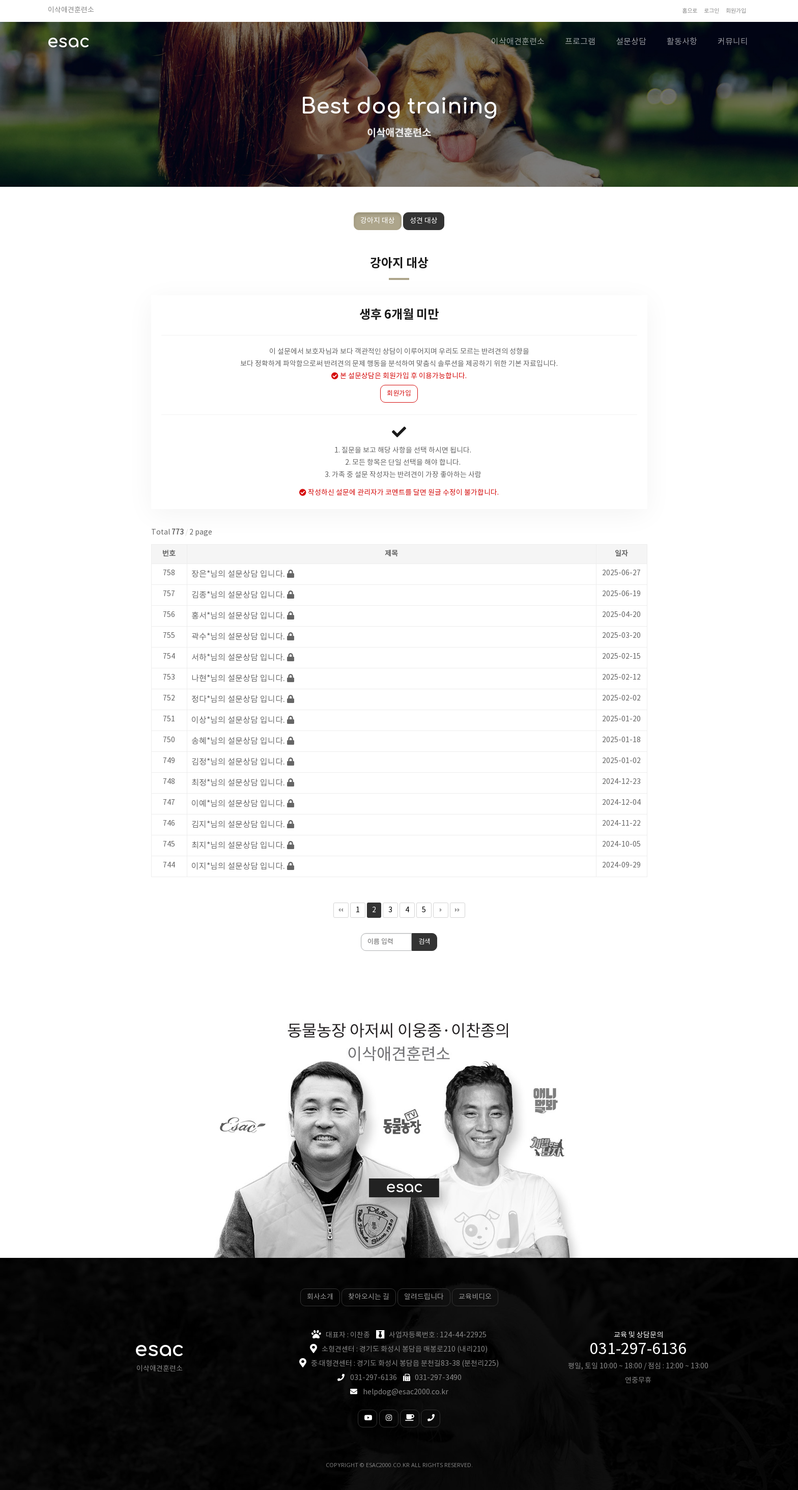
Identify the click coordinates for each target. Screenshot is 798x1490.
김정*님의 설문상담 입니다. (238, 762)
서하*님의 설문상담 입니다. (238, 657)
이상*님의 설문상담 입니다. (238, 720)
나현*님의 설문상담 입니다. (238, 678)
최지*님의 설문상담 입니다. (238, 845)
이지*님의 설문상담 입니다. (238, 866)
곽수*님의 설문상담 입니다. (238, 636)
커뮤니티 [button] (733, 41)
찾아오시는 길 (368, 1297)
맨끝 (457, 910)
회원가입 (736, 11)
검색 (424, 942)
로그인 (711, 11)
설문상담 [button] (631, 41)
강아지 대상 (377, 221)
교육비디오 (475, 1297)
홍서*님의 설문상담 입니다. (238, 616)
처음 (341, 910)
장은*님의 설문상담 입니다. (238, 574)
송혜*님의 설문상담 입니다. (238, 741)
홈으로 (689, 11)
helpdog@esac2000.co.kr (405, 1392)
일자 (621, 554)
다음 (440, 910)
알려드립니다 (424, 1297)
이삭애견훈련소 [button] (518, 41)
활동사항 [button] (682, 41)
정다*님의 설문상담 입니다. (238, 699)
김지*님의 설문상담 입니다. (238, 824)
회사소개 (320, 1297)
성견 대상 (424, 221)
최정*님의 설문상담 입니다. (238, 783)
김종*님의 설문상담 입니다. (238, 595)
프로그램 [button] (580, 41)
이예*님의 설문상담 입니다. (238, 803)
